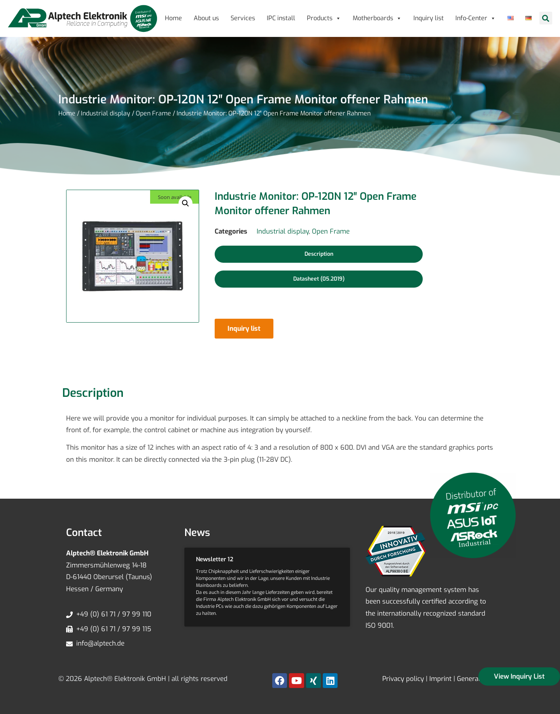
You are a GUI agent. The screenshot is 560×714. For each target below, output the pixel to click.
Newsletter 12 (214, 559)
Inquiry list (428, 18)
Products (324, 18)
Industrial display (105, 113)
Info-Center (475, 18)
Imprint (440, 678)
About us (206, 18)
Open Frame (153, 113)
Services (243, 18)
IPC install (281, 18)
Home (173, 18)
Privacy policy (403, 678)
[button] (545, 18)
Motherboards (377, 18)
